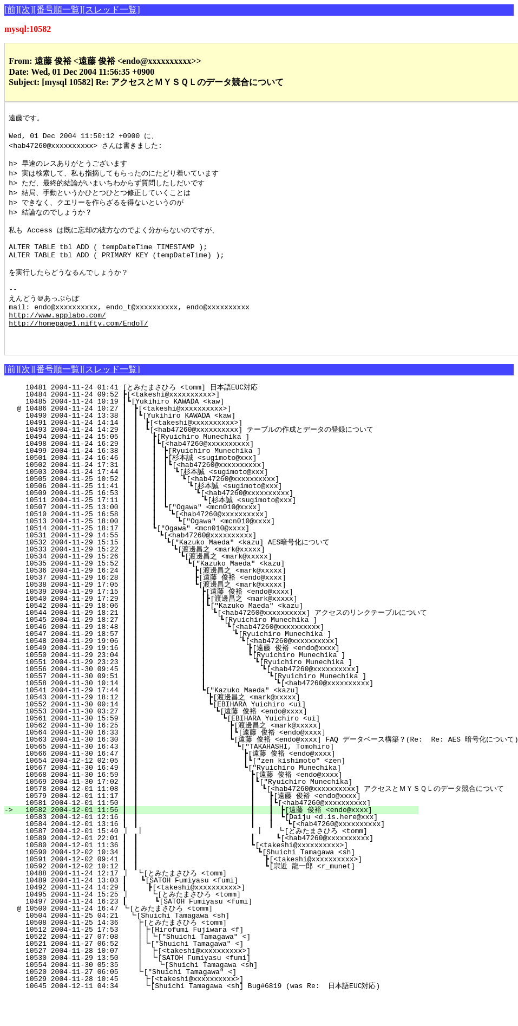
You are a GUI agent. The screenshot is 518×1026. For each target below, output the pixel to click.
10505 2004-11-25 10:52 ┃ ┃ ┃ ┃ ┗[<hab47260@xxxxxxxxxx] (188, 508)
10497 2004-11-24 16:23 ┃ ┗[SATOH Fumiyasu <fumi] (195, 931)
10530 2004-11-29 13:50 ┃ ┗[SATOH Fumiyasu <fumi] (196, 987)
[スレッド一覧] (111, 9)
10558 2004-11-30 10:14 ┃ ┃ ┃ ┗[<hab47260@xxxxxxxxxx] (214, 712)
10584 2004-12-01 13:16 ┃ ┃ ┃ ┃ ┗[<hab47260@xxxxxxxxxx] (228, 853)
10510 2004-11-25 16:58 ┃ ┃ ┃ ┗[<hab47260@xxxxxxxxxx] (190, 543)
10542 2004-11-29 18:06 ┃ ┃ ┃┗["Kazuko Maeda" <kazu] (187, 635)
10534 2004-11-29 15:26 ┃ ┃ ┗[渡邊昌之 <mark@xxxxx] (188, 585)
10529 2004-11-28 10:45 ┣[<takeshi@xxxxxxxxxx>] (198, 1008)
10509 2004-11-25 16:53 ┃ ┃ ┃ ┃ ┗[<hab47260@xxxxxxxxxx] (186, 522)
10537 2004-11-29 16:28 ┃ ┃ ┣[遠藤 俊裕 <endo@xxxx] (187, 607)
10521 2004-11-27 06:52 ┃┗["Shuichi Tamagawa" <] (197, 973)
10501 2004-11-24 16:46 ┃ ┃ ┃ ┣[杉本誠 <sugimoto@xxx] (189, 487)
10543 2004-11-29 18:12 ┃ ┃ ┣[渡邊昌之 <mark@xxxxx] (186, 726)
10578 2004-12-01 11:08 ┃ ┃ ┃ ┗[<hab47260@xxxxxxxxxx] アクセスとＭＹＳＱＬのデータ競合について (260, 818)
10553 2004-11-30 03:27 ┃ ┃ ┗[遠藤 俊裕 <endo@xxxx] (185, 740)
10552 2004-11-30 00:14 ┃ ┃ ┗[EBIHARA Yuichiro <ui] (188, 733)
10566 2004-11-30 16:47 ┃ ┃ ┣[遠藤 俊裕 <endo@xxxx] (182, 783)
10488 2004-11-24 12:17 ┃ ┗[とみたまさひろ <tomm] (193, 902)
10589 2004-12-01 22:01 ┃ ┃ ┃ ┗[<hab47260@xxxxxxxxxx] (214, 867)
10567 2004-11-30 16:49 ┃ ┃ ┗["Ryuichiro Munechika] (185, 797)
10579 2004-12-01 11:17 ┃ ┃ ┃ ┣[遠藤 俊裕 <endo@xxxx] (203, 825)
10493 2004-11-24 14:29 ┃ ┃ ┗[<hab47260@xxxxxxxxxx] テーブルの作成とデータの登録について (195, 459)
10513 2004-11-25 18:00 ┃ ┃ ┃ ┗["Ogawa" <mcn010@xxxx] (190, 550)
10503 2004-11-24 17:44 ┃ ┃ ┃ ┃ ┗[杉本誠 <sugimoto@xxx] (186, 501)
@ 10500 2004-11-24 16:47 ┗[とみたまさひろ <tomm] (195, 938)
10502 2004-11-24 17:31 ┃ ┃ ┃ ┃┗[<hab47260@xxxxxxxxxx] (189, 494)
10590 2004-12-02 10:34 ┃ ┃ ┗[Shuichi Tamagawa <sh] (192, 881)
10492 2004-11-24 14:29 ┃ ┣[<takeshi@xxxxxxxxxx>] (196, 916)
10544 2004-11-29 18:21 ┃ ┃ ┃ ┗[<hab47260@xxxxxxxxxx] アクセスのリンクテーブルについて (222, 642)
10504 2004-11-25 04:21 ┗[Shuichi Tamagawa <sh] (200, 945)
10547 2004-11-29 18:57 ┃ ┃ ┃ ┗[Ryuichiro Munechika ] (184, 663)
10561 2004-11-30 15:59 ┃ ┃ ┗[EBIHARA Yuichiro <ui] (187, 747)
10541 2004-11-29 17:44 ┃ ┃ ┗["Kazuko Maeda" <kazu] (189, 719)
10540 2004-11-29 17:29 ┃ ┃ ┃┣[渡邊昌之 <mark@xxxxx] (184, 628)
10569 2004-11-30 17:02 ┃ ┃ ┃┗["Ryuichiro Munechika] (190, 811)
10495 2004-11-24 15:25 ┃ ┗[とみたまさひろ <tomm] (191, 923)
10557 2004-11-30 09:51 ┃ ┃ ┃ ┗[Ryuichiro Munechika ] (206, 705)
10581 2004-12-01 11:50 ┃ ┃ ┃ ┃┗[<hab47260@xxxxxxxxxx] (212, 832)
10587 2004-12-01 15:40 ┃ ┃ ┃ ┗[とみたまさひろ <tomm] (201, 860)
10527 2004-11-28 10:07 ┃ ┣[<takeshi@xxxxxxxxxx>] (196, 980)
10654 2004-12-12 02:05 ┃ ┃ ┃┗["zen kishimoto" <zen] (183, 790)
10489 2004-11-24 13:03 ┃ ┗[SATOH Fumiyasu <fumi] (197, 909)
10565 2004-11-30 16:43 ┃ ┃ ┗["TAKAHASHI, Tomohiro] (186, 776)
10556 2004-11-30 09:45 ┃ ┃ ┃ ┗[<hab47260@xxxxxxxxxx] (198, 698)
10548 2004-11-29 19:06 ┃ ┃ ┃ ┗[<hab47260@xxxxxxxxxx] (183, 670)
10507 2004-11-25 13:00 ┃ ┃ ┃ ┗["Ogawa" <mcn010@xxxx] (191, 536)
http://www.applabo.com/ (57, 339)
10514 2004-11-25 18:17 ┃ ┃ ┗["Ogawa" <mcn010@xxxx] (194, 557)
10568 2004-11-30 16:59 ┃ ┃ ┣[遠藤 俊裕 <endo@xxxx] (181, 804)
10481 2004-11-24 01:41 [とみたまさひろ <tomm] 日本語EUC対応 (194, 416)
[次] (26, 9)
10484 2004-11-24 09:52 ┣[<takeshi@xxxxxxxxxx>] (200, 423)
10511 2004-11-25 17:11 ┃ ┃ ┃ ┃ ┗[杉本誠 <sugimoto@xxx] (183, 529)
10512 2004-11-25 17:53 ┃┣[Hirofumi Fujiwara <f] (197, 959)
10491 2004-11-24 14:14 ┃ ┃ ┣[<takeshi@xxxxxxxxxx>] (195, 452)
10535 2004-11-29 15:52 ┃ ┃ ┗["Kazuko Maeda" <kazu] (190, 593)
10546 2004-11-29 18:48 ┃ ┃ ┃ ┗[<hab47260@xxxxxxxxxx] (185, 656)
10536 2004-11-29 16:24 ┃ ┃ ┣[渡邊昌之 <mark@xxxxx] (187, 600)
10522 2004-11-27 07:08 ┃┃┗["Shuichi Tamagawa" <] (195, 966)
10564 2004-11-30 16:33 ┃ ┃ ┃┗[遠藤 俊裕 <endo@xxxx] (181, 762)
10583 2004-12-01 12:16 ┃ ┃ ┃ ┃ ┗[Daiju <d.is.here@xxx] (220, 846)
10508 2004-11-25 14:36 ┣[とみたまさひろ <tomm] (194, 952)
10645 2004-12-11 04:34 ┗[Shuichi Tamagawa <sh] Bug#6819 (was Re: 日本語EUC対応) (197, 1015)
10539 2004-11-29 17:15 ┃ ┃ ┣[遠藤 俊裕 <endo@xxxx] (186, 621)
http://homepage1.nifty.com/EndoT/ (78, 349)
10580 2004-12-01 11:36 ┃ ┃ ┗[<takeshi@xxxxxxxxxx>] (184, 874)
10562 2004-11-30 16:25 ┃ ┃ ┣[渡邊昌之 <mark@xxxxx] (183, 754)
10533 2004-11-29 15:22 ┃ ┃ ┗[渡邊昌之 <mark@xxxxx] (189, 578)
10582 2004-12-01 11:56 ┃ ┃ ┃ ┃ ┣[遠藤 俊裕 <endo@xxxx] (217, 839)
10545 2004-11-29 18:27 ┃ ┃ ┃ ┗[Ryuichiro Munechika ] (186, 649)
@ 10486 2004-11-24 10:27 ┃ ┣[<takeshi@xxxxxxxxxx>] (197, 438)
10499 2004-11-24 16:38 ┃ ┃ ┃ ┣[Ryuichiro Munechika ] (191, 480)
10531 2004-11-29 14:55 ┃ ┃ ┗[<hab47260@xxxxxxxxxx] (193, 564)
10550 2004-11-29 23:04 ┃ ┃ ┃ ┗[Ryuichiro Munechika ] (183, 684)
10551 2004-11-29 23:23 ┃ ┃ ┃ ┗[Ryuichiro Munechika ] (190, 691)
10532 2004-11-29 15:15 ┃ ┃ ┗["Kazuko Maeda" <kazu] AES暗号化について (188, 571)
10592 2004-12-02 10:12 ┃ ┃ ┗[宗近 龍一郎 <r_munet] (196, 895)
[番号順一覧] (57, 9)
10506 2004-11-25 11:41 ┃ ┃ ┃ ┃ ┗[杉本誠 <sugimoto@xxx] (185, 515)
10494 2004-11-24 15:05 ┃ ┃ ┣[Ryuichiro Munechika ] (194, 466)
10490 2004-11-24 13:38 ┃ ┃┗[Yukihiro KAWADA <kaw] (195, 445)
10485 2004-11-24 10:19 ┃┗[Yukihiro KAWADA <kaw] (198, 431)
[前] (11, 9)
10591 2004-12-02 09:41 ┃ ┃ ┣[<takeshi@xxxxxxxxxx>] (200, 888)
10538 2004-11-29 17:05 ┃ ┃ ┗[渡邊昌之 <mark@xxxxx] (187, 614)
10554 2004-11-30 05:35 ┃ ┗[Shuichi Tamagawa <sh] (195, 994)
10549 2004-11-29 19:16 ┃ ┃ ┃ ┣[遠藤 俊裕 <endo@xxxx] (180, 677)
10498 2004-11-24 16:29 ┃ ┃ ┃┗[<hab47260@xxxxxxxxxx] (192, 473)
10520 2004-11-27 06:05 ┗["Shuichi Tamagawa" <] (199, 1001)
